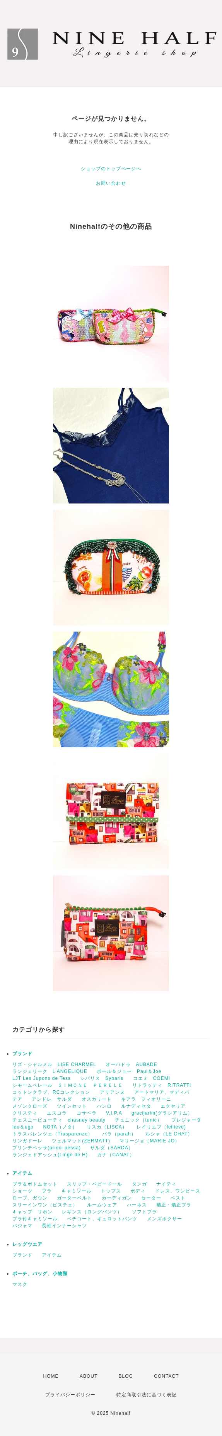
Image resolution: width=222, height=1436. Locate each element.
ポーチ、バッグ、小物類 (40, 1273)
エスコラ (57, 1113)
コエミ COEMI (151, 1078)
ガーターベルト (74, 1198)
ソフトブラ (144, 1212)
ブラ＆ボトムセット (35, 1184)
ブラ (47, 1191)
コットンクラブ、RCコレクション (51, 1092)
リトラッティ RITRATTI (161, 1085)
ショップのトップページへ (111, 168)
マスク (19, 1284)
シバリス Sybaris (101, 1078)
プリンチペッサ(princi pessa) (46, 1147)
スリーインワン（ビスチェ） (45, 1205)
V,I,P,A (114, 1113)
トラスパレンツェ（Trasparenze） (52, 1134)
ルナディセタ (136, 1106)
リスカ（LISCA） (107, 1127)
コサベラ (87, 1113)
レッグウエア (27, 1244)
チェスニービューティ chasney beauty (59, 1120)
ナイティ (166, 1184)
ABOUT (88, 1376)
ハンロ (104, 1106)
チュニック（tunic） (138, 1120)
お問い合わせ (111, 183)
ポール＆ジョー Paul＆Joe (129, 1071)
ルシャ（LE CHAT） (169, 1134)
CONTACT (166, 1376)
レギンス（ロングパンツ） (92, 1212)
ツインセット (72, 1106)
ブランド (22, 1053)
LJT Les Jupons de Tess (41, 1078)
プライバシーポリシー (70, 1394)
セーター (151, 1198)
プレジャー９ (186, 1120)
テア (17, 1099)
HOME (51, 1376)
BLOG (126, 1376)
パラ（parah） (119, 1134)
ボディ (137, 1191)
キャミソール (76, 1191)
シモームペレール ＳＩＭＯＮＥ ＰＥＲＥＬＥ (67, 1085)
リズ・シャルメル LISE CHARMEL (54, 1064)
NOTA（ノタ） (60, 1127)
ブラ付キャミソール (35, 1218)
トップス (111, 1191)
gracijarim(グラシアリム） (162, 1113)
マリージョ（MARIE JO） (150, 1141)
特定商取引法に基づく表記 (146, 1394)
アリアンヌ (112, 1092)
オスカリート (97, 1099)
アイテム (22, 1173)
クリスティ (25, 1113)
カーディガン (117, 1198)
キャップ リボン (32, 1212)
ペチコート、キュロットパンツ (102, 1218)
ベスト (178, 1198)
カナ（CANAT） (116, 1154)
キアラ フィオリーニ (146, 1099)
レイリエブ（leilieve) (161, 1127)
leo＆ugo (23, 1127)
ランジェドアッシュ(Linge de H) (50, 1154)
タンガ (139, 1184)
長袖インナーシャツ (64, 1225)
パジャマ (22, 1225)
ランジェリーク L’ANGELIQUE (49, 1071)
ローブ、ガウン (30, 1198)
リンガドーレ (27, 1141)
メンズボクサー (164, 1218)
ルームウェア (102, 1205)
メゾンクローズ (30, 1106)
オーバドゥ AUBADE (131, 1064)
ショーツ (22, 1191)
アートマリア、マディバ (162, 1092)
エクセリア (173, 1106)
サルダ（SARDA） (111, 1147)
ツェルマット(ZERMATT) (81, 1141)
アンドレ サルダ (52, 1099)
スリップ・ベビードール (94, 1184)
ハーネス (137, 1205)
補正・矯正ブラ (173, 1205)
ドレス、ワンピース (177, 1191)
